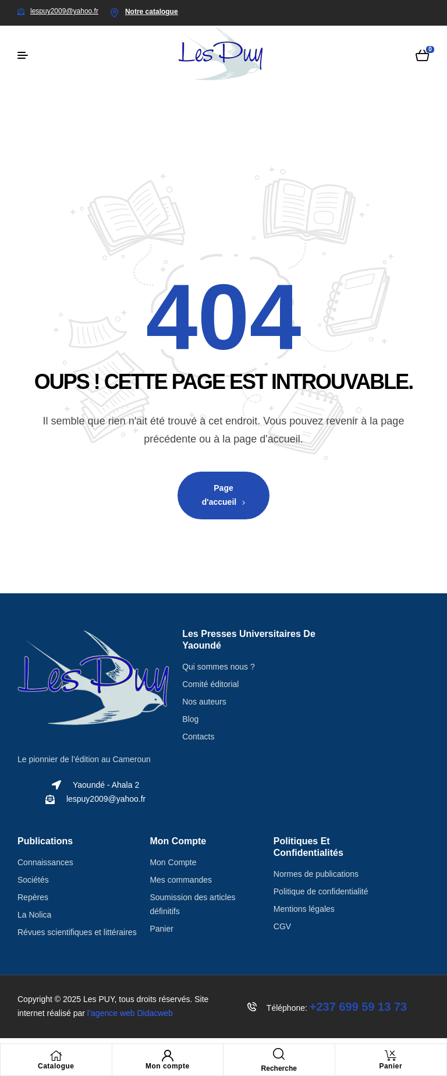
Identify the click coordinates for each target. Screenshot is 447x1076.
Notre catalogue (151, 12)
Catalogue (56, 1066)
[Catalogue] (56, 1055)
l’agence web (130, 1013)
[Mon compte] (167, 1055)
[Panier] (390, 1055)
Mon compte (168, 1066)
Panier (390, 1066)
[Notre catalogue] (114, 12)
